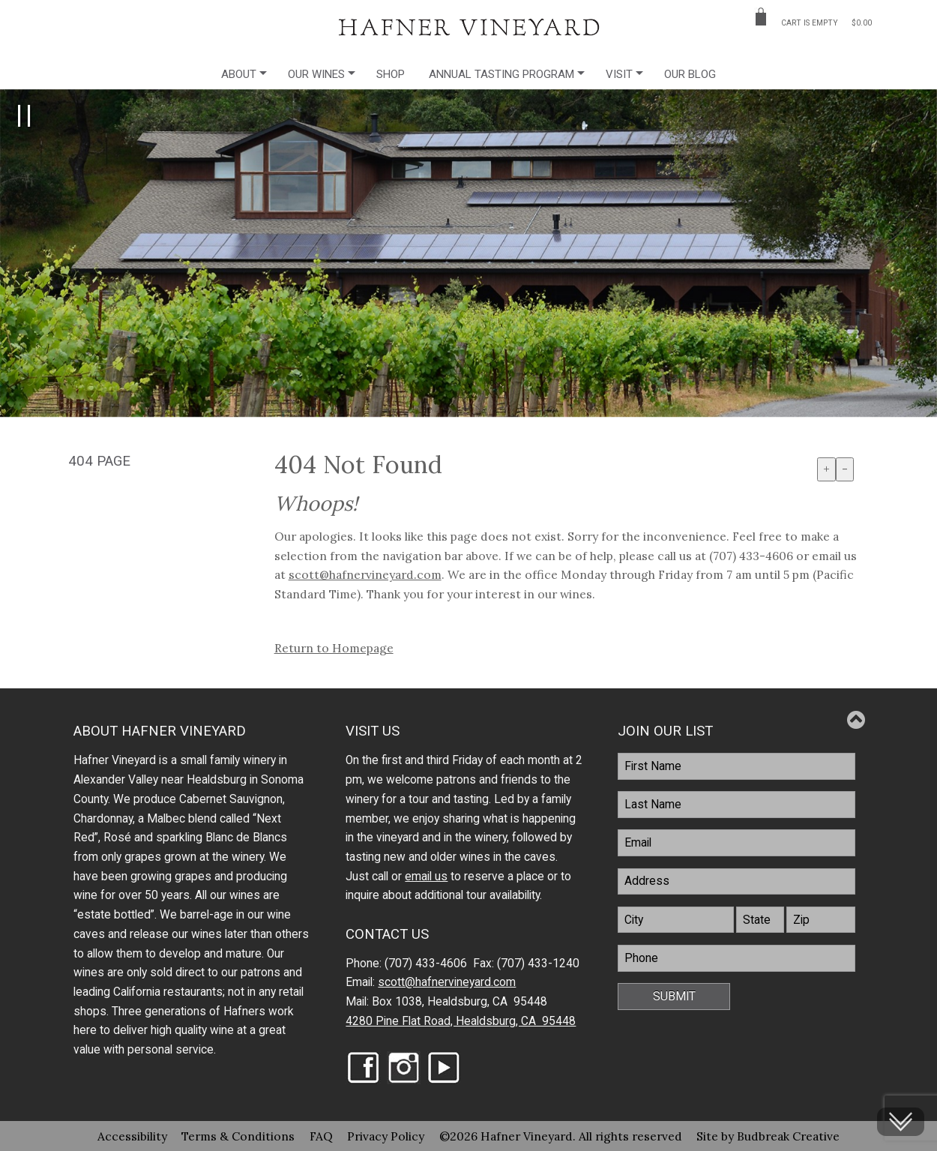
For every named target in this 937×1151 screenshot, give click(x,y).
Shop (390, 74)
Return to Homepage (334, 647)
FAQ (321, 1136)
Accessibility (132, 1136)
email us (426, 876)
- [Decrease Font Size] (845, 468)
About (238, 74)
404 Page (99, 461)
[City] (676, 920)
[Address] (736, 881)
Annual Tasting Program (501, 74)
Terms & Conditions (238, 1136)
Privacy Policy (385, 1136)
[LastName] (736, 804)
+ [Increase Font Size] (826, 468)
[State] (759, 920)
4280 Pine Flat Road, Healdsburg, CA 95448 (461, 1021)
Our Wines (316, 74)
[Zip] (820, 920)
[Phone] (736, 958)
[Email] (736, 842)
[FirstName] (736, 766)
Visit (619, 74)
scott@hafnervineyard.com (365, 574)
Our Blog (690, 74)
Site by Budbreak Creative (768, 1136)
